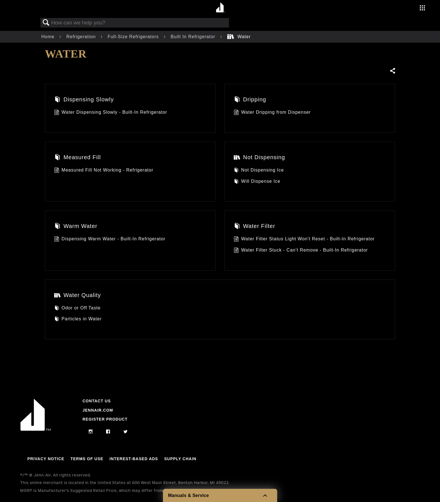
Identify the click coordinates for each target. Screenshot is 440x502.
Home (48, 36)
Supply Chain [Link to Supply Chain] (180, 459)
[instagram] (91, 432)
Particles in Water (78, 319)
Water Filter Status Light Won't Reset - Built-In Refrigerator (304, 239)
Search (46, 23)
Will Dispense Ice (257, 182)
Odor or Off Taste (77, 308)
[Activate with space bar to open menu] (422, 8)
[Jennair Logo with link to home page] (36, 429)
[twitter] (126, 432)
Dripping (250, 99)
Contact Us (96, 401)
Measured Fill (77, 157)
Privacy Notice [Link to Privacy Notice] (45, 459)
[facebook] (108, 432)
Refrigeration (81, 36)
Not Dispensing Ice (259, 171)
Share (392, 71)
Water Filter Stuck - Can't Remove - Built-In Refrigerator (301, 251)
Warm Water (75, 226)
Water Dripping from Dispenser (272, 113)
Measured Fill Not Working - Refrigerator (103, 171)
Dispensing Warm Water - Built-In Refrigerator (109, 239)
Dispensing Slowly (84, 99)
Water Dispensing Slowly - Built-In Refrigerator (110, 113)
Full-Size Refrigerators (134, 36)
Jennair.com (97, 410)
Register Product (105, 419)
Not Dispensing (259, 157)
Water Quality (77, 295)
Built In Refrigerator (194, 36)
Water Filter (254, 226)
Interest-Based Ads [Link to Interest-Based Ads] (133, 459)
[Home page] (220, 7)
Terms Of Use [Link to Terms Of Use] (86, 459)
